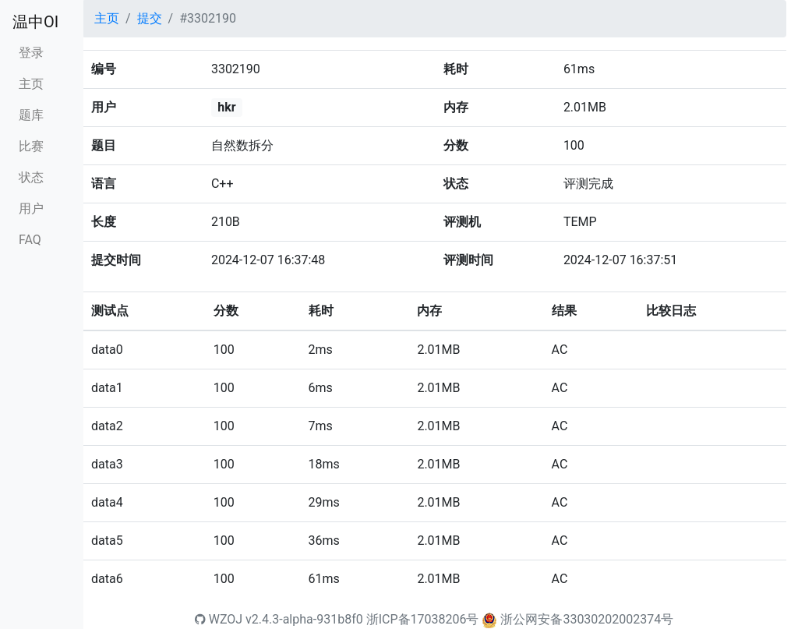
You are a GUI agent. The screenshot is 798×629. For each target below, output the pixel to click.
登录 (31, 52)
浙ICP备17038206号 (422, 619)
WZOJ (218, 619)
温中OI (35, 21)
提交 (149, 18)
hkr (226, 107)
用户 (31, 208)
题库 (31, 115)
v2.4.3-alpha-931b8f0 (304, 619)
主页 (31, 83)
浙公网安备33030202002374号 (586, 619)
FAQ (30, 239)
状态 (31, 177)
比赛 (31, 146)
